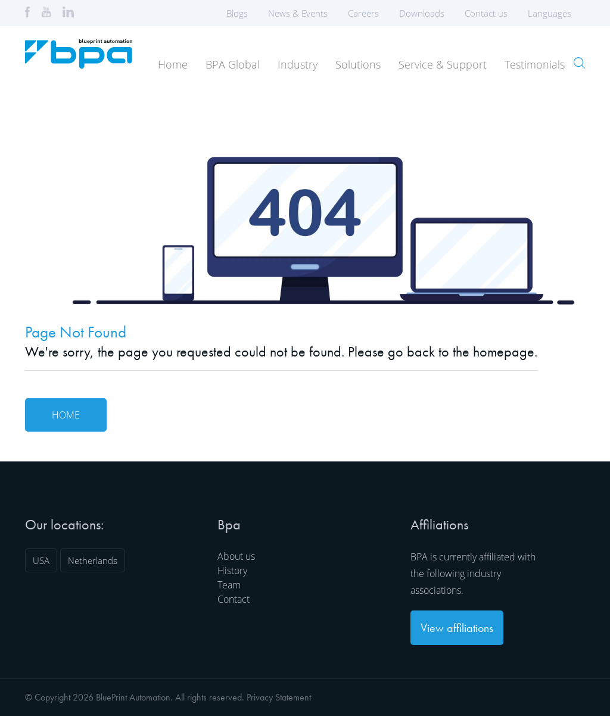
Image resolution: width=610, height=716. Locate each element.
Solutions (358, 64)
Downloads (421, 13)
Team (229, 584)
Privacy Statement (279, 697)
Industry (298, 64)
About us (236, 556)
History (232, 570)
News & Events (298, 13)
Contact (233, 599)
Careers (363, 13)
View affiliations (457, 628)
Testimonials (535, 64)
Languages (553, 13)
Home (173, 64)
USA (41, 560)
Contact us (486, 13)
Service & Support (443, 64)
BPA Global (233, 64)
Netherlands (92, 560)
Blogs (237, 13)
